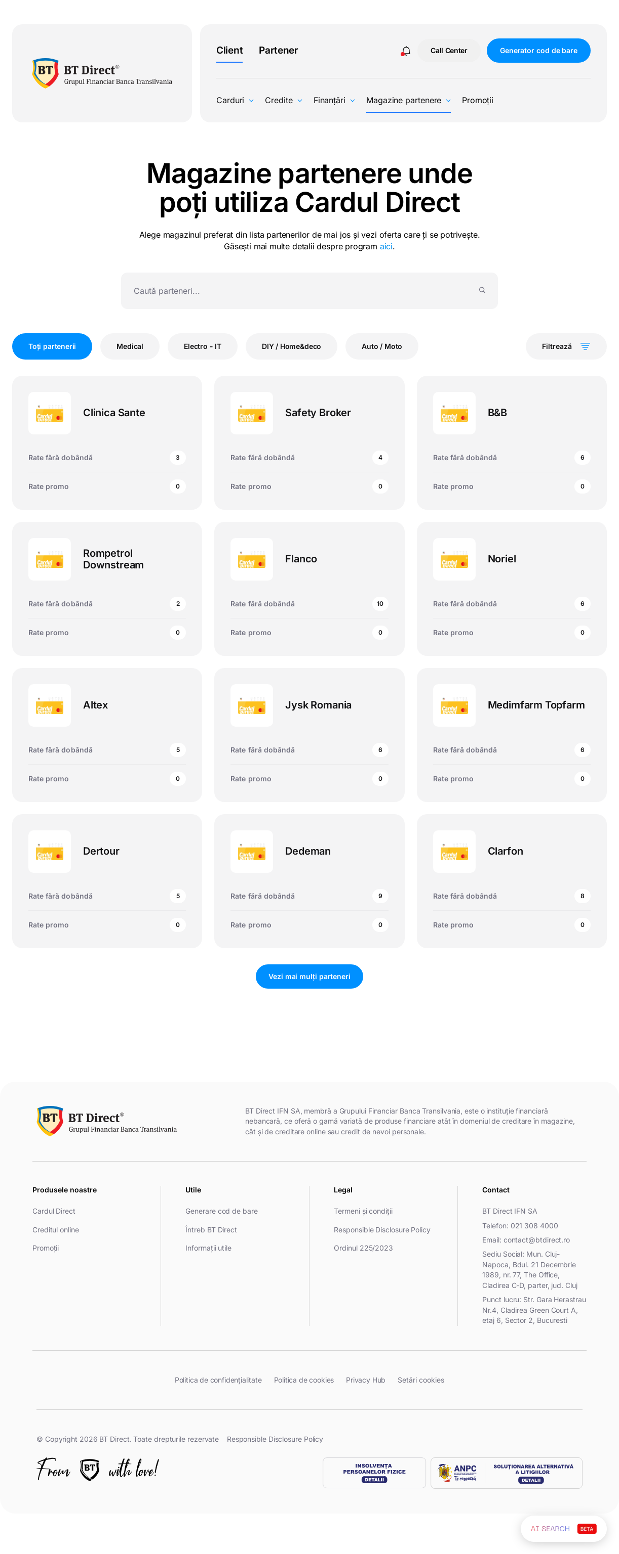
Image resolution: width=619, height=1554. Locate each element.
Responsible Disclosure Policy (382, 1229)
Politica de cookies (304, 1379)
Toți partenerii (52, 346)
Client (229, 50)
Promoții (477, 100)
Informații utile (208, 1248)
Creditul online (55, 1229)
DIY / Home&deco (291, 346)
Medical (130, 346)
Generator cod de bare (538, 50)
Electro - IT (202, 346)
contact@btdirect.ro (537, 1239)
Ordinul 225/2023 (363, 1248)
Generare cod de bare (221, 1211)
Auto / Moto (382, 346)
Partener (278, 50)
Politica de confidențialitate (218, 1379)
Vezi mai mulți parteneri (309, 976)
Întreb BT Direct (211, 1229)
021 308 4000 (534, 1225)
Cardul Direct (53, 1211)
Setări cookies (421, 1380)
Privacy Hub (365, 1379)
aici (386, 246)
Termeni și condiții (363, 1211)
